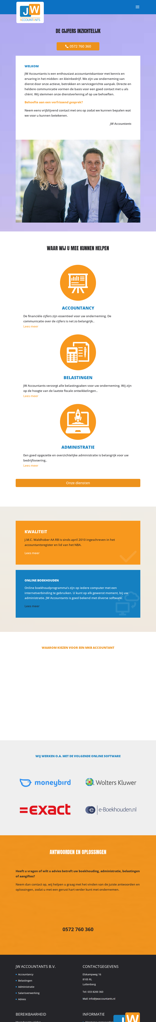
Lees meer (30, 326)
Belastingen (25, 980)
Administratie (26, 986)
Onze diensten (78, 482)
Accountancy (25, 974)
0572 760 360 (80, 46)
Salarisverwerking (29, 993)
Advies (22, 999)
